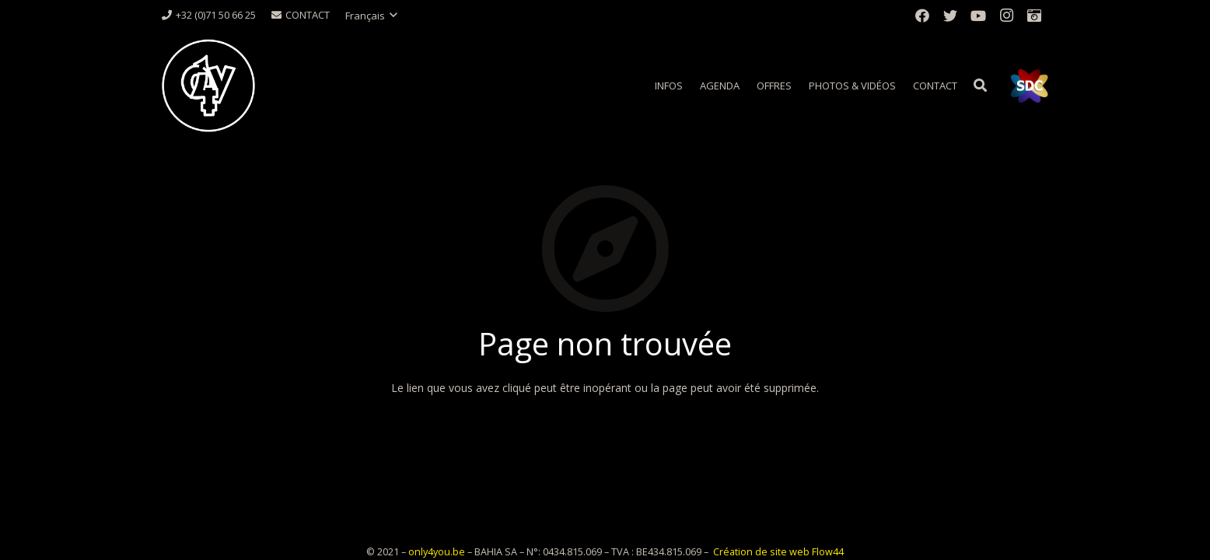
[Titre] (1034, 16)
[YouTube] (978, 16)
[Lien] (208, 85)
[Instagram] (1006, 16)
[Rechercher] (980, 85)
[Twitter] (950, 16)
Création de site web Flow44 (778, 551)
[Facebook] (922, 16)
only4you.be (436, 551)
